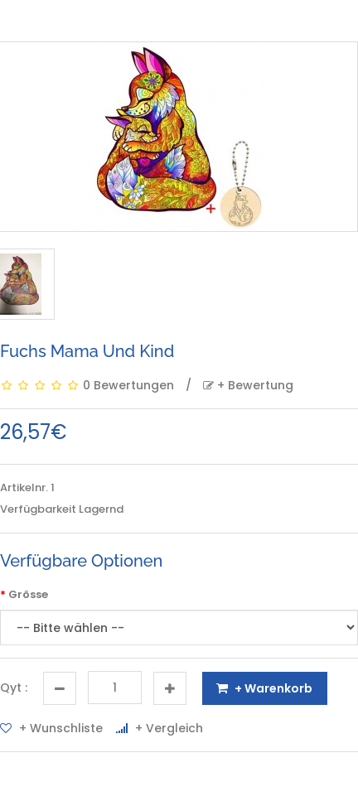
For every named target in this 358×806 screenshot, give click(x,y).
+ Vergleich (159, 728)
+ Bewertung (248, 385)
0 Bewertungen (128, 385)
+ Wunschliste (51, 728)
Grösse (28, 594)
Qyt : (13, 687)
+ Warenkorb (264, 688)
